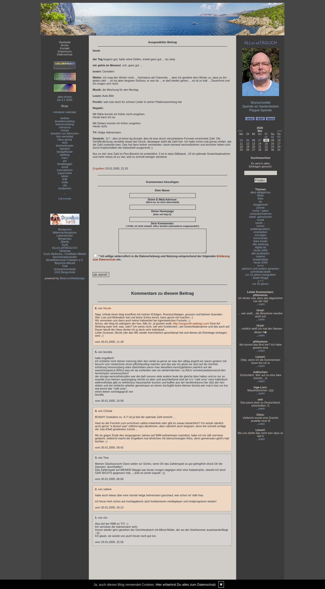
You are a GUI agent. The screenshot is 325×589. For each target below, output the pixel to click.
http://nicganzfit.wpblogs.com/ (191, 328)
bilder (260, 195)
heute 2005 (260, 250)
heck (65, 142)
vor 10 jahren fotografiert (260, 274)
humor (260, 225)
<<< (240, 130)
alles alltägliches (260, 192)
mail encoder (64, 198)
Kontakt (64, 48)
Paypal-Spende (260, 110)
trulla (65, 182)
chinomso (65, 127)
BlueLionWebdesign (72, 278)
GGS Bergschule (64, 272)
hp (260, 201)
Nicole (107, 312)
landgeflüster (65, 151)
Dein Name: (162, 190)
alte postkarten (260, 253)
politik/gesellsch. (260, 228)
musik (260, 219)
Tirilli (65, 266)
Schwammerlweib (65, 269)
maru (64, 157)
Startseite (65, 42)
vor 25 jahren (260, 283)
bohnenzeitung (65, 124)
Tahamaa (64, 250)
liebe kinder (260, 241)
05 (247, 140)
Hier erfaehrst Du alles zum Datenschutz (186, 584)
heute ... (260, 222)
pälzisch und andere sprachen (260, 268)
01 (266, 136)
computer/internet (260, 213)
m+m (260, 265)
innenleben (260, 232)
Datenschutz (64, 54)
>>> (279, 130)
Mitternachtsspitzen (65, 232)
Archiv (65, 45)
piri (65, 160)
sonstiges (260, 235)
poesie (260, 207)
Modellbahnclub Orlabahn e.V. (65, 259)
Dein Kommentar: (162, 224)
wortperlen (64, 188)
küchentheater (65, 145)
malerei (260, 256)
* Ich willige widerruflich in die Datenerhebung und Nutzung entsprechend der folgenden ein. (161, 262)
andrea (64, 118)
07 (259, 140)
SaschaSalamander (65, 256)
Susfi (65, 244)
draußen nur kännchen (65, 133)
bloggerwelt (260, 204)
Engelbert (99, 168)
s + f (260, 280)
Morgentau (65, 238)
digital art (260, 247)
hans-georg (65, 139)
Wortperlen (65, 229)
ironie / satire (261, 210)
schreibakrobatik (260, 271)
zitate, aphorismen (260, 216)
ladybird (65, 148)
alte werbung (261, 244)
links (260, 198)
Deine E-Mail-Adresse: (162, 201)
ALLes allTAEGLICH (64, 247)
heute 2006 (260, 262)
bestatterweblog (65, 121)
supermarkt (65, 173)
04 (241, 140)
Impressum (65, 51)
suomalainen (65, 170)
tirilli (64, 179)
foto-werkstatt (64, 136)
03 (278, 136)
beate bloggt (260, 277)
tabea (64, 176)
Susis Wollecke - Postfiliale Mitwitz (64, 253)
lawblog (64, 154)
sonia (64, 166)
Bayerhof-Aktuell (65, 263)
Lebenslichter (64, 235)
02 (272, 136)
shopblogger (65, 163)
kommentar (260, 238)
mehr (261, 304)
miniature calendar (64, 112)
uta (65, 185)
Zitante (64, 241)
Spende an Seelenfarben (260, 106)
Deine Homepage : (162, 213)
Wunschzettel (260, 102)
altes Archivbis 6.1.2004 (64, 98)
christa (65, 130)
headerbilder (260, 259)
